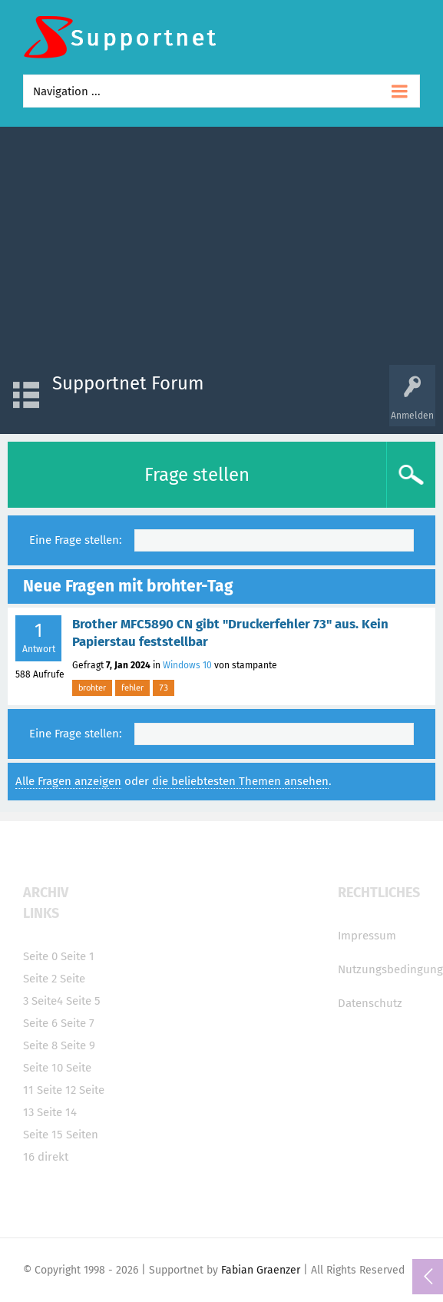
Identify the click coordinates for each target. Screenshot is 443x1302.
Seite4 (47, 1001)
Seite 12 (56, 1090)
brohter (92, 687)
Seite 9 (78, 1045)
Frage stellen (197, 474)
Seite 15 (43, 1134)
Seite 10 (43, 1068)
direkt (53, 1157)
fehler (132, 687)
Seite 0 (40, 956)
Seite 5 (83, 1001)
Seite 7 (77, 1023)
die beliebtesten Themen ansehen (240, 781)
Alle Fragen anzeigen (68, 781)
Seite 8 (40, 1045)
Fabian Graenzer (260, 1270)
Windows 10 (187, 665)
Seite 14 (57, 1112)
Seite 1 (77, 956)
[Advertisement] (221, 249)
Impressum (367, 936)
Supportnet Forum (128, 383)
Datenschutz (370, 1003)
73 (163, 687)
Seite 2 (40, 979)
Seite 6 (40, 1023)
